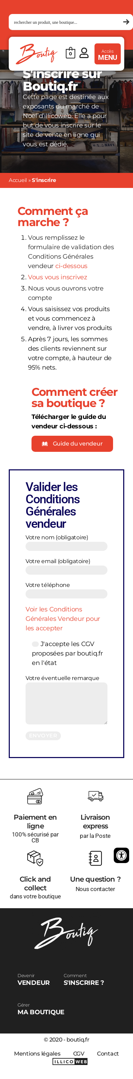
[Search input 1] (67, 22)
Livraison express (95, 821)
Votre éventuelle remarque (66, 699)
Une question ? (95, 879)
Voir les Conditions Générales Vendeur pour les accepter (63, 618)
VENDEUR (34, 980)
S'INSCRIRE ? (84, 980)
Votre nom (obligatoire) (66, 542)
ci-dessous (71, 266)
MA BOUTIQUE (41, 1009)
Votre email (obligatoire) (66, 566)
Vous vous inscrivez (57, 277)
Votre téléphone (66, 590)
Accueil (18, 180)
